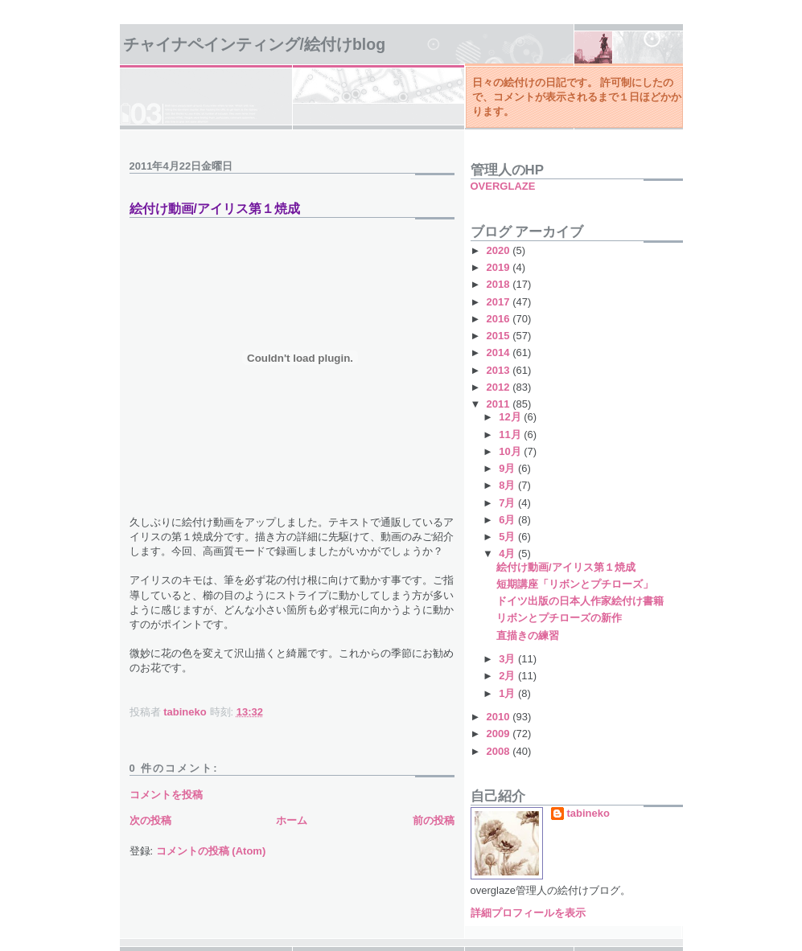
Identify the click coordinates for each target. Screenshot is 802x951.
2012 (500, 387)
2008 (500, 751)
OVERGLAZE (503, 186)
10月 (511, 451)
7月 (508, 503)
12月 (511, 417)
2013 (500, 370)
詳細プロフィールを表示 (528, 913)
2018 (500, 284)
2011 (500, 404)
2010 (500, 717)
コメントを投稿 (166, 795)
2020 (500, 250)
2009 (500, 734)
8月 (508, 485)
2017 (500, 302)
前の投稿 (433, 820)
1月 (508, 693)
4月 (508, 553)
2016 (500, 319)
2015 (500, 336)
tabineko (588, 813)
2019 (500, 267)
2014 (500, 352)
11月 (511, 434)
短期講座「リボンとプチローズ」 (574, 584)
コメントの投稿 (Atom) (211, 851)
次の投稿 (150, 820)
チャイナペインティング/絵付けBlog (254, 44)
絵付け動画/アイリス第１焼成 (565, 567)
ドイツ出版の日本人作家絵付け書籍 (580, 601)
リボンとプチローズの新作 (559, 618)
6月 (508, 520)
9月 (508, 468)
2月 (508, 676)
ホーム (291, 820)
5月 (508, 537)
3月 (508, 659)
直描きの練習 (527, 635)
